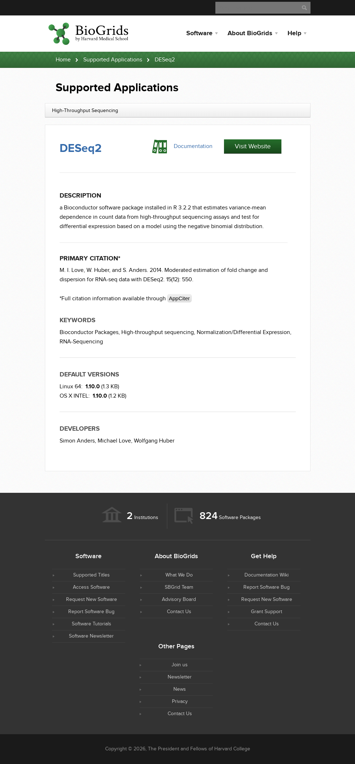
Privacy (180, 701)
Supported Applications (112, 59)
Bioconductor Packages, (90, 332)
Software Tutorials (91, 624)
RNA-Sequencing (81, 341)
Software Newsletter (91, 636)
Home (63, 59)
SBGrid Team (179, 587)
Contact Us (179, 612)
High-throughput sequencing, (158, 332)
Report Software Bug (91, 612)
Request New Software (91, 599)
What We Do (179, 575)
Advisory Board (179, 599)
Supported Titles (91, 575)
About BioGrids (250, 33)
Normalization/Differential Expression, (244, 332)
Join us (180, 665)
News (179, 689)
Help (294, 33)
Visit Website (253, 146)
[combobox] (177, 110)
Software (199, 33)
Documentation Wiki (266, 575)
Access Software (91, 587)
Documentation (193, 146)
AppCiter (179, 298)
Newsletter (180, 677)
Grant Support (266, 612)
